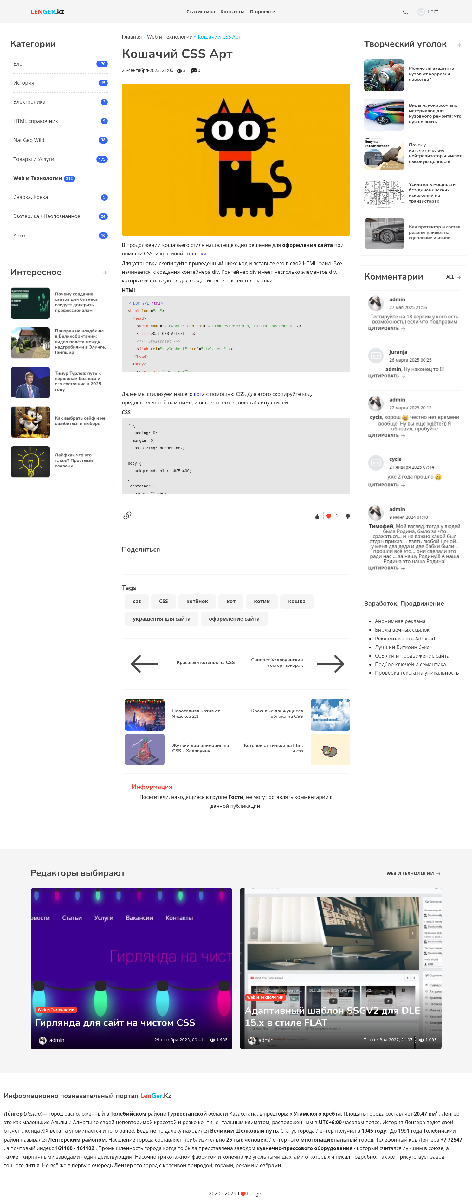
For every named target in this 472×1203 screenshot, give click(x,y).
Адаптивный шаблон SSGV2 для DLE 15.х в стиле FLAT (336, 1016)
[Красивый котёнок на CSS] (147, 664)
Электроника (29, 101)
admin (56, 1040)
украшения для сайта (162, 618)
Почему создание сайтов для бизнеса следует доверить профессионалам (70, 302)
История (23, 82)
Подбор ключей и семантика (410, 664)
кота (200, 393)
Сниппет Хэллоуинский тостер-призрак (277, 662)
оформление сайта (234, 618)
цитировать (396, 322)
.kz (47, 11)
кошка (297, 601)
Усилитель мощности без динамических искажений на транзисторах (432, 192)
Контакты (232, 11)
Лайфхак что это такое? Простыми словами (68, 460)
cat (137, 601)
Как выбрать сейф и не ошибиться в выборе (72, 421)
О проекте (262, 11)
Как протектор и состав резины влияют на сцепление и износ (427, 232)
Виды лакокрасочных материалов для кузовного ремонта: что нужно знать (435, 113)
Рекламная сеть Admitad (405, 638)
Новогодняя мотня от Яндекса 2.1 (196, 713)
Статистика (200, 11)
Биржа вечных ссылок (402, 629)
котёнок (197, 601)
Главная (132, 36)
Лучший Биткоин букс (402, 647)
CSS (163, 601)
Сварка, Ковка (30, 197)
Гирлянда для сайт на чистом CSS (119, 1022)
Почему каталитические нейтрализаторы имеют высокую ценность (435, 153)
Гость (429, 11)
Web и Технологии (37, 178)
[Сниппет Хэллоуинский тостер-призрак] (328, 664)
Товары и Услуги (33, 159)
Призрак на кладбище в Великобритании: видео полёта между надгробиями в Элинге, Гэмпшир (72, 342)
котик (262, 601)
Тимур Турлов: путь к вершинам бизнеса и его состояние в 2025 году (71, 381)
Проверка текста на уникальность (417, 672)
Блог (18, 63)
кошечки (195, 253)
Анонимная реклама (400, 621)
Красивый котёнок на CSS (206, 662)
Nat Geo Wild (28, 140)
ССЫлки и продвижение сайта (412, 655)
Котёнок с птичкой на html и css (273, 748)
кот (231, 601)
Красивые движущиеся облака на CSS (277, 713)
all (453, 277)
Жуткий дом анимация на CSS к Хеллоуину (200, 748)
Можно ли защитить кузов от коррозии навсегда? (431, 73)
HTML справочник (35, 121)
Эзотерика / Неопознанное (46, 216)
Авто (19, 235)
